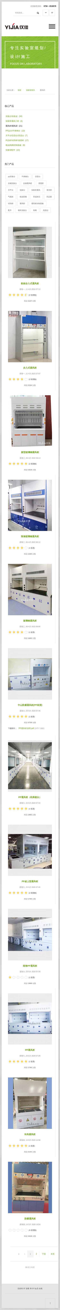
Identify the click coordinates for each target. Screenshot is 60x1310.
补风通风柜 (30, 1134)
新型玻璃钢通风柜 (30, 452)
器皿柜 (41, 183)
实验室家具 (30, 90)
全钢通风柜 (27, 183)
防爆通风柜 (30, 1218)
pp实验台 (11, 176)
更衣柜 (49, 190)
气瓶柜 (10, 197)
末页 (53, 1254)
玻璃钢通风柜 (30, 620)
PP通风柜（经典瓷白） (30, 797)
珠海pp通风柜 (30, 966)
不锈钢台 (25, 176)
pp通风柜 (30, 1050)
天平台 (10, 190)
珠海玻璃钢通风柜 (30, 536)
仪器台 (37, 176)
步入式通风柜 (30, 367)
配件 (10, 210)
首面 (19, 90)
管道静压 (36, 197)
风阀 (35, 210)
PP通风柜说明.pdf (26, 728)
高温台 (45, 210)
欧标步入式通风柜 (30, 283)
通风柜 (22, 203)
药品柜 (49, 197)
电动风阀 (23, 197)
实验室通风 (35, 190)
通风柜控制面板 (37, 203)
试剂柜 (10, 203)
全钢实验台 (12, 183)
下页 (44, 1254)
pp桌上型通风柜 (30, 881)
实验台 (22, 190)
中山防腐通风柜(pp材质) (30, 705)
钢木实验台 (22, 210)
